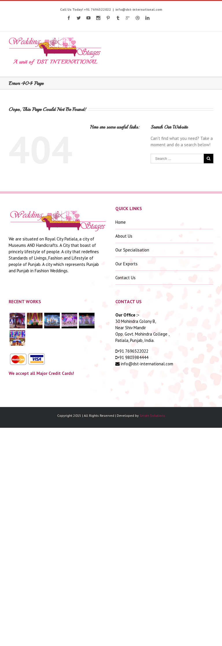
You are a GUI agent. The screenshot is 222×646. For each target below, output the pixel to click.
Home (120, 222)
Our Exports (126, 263)
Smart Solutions (152, 415)
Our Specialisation (132, 250)
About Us (123, 236)
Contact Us (125, 277)
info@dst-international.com (138, 9)
